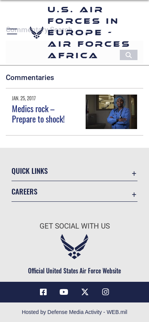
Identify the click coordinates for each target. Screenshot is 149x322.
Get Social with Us (75, 226)
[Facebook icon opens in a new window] (43, 292)
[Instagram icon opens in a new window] (105, 292)
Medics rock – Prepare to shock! (38, 113)
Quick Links (30, 170)
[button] (12, 32)
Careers (24, 191)
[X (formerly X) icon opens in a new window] (85, 292)
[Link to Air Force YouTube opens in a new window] (64, 292)
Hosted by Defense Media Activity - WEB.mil (74, 312)
